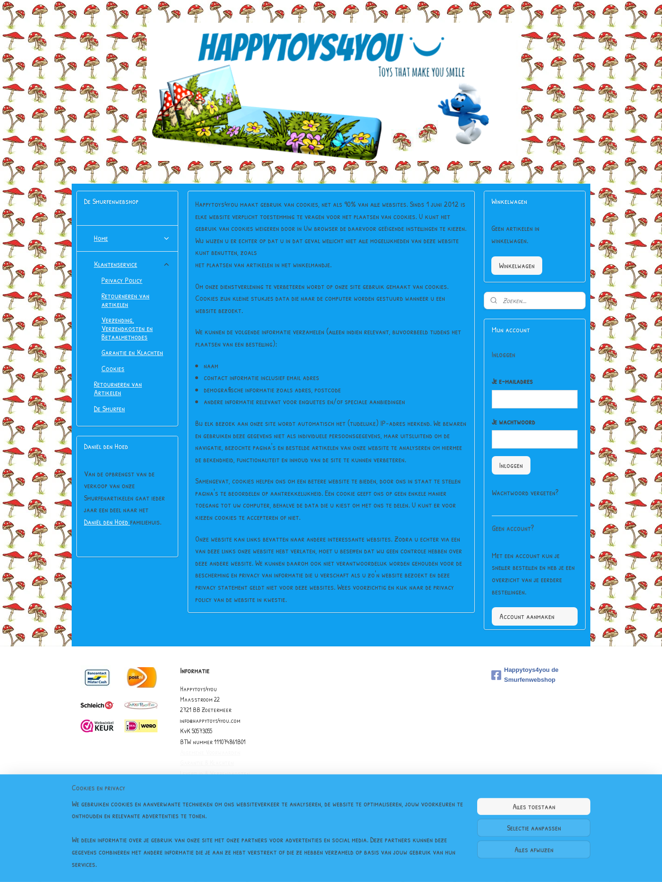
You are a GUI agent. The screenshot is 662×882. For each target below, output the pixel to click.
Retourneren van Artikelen (118, 388)
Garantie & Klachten (207, 762)
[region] (269, 840)
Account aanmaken (526, 616)
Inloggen (511, 465)
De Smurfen (109, 408)
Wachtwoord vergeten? (525, 492)
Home (132, 238)
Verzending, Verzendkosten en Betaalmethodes (127, 327)
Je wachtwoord (513, 421)
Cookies (112, 368)
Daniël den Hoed (107, 522)
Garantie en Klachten (132, 352)
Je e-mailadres (512, 381)
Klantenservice (132, 264)
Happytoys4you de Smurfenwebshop (525, 674)
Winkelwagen (517, 265)
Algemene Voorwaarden (210, 751)
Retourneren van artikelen (125, 299)
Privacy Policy (121, 280)
